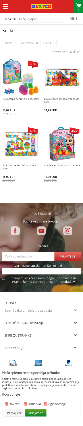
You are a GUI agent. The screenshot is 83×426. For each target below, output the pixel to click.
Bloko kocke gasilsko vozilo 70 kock (61, 100)
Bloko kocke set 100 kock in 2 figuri (19, 167)
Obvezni (14, 404)
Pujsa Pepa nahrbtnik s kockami (20, 98)
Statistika (34, 404)
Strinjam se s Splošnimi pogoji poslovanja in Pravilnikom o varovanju (43, 280)
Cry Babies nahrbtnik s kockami (62, 165)
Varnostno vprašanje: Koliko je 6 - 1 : (41, 265)
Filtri (74, 18)
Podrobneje (11, 394)
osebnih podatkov (61, 282)
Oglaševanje (57, 404)
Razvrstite (10, 19)
